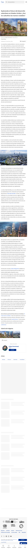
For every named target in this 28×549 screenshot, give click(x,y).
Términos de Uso (14, 539)
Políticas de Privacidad (4, 540)
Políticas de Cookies (10, 540)
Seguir (12, 350)
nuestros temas (15, 319)
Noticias (3, 359)
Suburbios (15, 359)
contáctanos (3, 324)
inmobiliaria (22, 359)
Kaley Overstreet (14, 346)
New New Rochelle (11, 193)
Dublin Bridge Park (15, 268)
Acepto (22, 540)
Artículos (9, 359)
